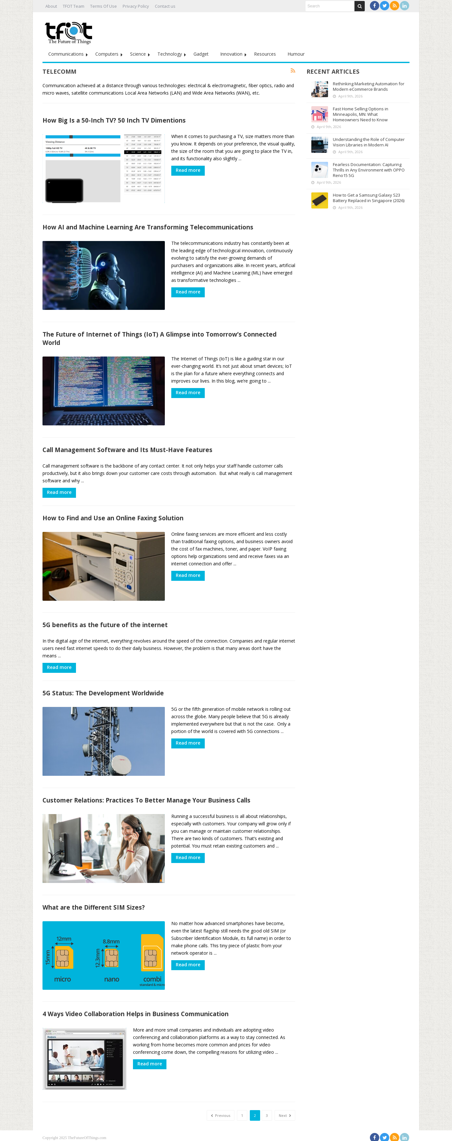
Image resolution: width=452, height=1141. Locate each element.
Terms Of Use (103, 6)
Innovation (231, 54)
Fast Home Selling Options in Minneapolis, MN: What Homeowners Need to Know (360, 114)
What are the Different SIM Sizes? (93, 904)
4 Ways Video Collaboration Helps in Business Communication (135, 1010)
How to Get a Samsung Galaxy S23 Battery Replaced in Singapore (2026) (368, 197)
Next (285, 1111)
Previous (220, 1111)
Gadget (201, 54)
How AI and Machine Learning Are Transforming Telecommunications (147, 227)
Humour (296, 54)
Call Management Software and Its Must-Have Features (127, 448)
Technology (169, 54)
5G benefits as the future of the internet (105, 623)
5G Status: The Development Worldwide (103, 691)
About (51, 6)
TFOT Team (73, 6)
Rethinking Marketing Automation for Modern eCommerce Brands (368, 86)
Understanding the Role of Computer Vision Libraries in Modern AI (369, 142)
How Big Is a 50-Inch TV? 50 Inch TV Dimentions (114, 120)
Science (138, 54)
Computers (106, 54)
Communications (66, 54)
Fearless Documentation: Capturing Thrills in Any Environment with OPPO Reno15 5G (369, 170)
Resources (265, 54)
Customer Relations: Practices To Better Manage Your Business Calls (146, 797)
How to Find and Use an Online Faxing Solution (113, 516)
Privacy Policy (136, 6)
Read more (188, 170)
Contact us (165, 6)
